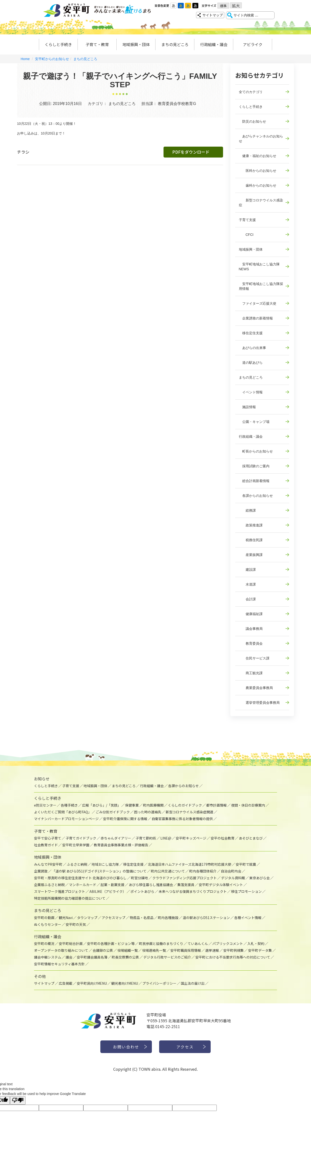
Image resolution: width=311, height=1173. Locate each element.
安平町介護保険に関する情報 (125, 818)
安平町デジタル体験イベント (221, 884)
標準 (223, 5)
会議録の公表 (103, 950)
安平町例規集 (233, 950)
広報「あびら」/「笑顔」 (101, 805)
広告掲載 (65, 983)
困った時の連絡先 (147, 811)
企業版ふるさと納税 (49, 884)
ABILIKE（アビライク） (107, 891)
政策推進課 (251, 525)
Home (25, 59)
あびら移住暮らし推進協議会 (151, 884)
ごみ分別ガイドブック (113, 811)
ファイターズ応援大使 (257, 303)
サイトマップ (212, 15)
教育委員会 (251, 643)
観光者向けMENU (124, 983)
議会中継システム (47, 957)
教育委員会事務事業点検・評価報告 (121, 844)
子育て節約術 (146, 838)
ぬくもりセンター (47, 924)
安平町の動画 (44, 917)
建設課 (247, 569)
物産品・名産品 (142, 917)
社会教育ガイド (46, 844)
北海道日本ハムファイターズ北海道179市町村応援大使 (189, 864)
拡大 (236, 5)
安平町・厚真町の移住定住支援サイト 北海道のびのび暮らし (80, 877)
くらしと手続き (58, 44)
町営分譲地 (139, 877)
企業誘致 (41, 871)
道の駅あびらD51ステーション (206, 917)
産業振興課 (251, 555)
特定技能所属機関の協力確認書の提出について (69, 898)
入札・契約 (255, 943)
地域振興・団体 (136, 44)
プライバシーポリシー (159, 983)
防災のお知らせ (252, 121)
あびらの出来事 (252, 348)
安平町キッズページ (191, 838)
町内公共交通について (168, 871)
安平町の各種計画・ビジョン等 (111, 943)
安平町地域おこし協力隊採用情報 (261, 286)
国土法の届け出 (193, 983)
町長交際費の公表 (125, 957)
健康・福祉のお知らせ (257, 156)
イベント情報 (251, 392)
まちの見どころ (175, 44)
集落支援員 (185, 884)
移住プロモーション (246, 891)
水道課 (247, 584)
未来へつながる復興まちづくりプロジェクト (193, 891)
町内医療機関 (153, 805)
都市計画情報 (216, 805)
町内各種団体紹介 (202, 871)
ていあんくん (198, 943)
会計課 (247, 599)
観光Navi (66, 917)
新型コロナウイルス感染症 (261, 202)
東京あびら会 (259, 877)
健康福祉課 (251, 614)
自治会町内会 (231, 871)
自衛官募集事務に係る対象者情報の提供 (182, 818)
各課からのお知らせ (256, 496)
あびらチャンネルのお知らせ (261, 138)
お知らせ (42, 779)
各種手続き (69, 805)
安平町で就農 (246, 864)
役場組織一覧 (127, 950)
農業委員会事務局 (256, 688)
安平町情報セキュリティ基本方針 (59, 963)
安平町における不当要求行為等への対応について (232, 957)
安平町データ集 (260, 950)
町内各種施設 (168, 917)
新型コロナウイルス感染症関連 (189, 811)
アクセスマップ (113, 917)
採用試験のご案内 (254, 466)
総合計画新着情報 (254, 481)
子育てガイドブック (81, 838)
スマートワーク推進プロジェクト (59, 891)
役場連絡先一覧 (154, 950)
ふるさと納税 (77, 864)
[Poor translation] (18, 1100)
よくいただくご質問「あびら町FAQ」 (62, 811)
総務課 (247, 510)
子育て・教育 (97, 44)
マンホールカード (82, 884)
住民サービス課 (254, 658)
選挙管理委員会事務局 (259, 703)
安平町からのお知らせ (52, 59)
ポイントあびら (142, 891)
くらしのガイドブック (185, 805)
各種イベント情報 (247, 917)
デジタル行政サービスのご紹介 (167, 957)
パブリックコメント (227, 943)
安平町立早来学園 (75, 844)
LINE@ (165, 838)
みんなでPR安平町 (48, 864)
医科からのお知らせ (257, 171)
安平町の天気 (76, 924)
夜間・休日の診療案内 (248, 805)
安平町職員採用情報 (185, 950)
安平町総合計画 (71, 943)
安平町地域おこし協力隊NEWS (259, 266)
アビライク (252, 44)
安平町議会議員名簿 (92, 957)
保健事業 (132, 805)
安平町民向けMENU (92, 983)
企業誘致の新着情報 (256, 318)
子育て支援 (247, 220)
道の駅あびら (251, 363)
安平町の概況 (44, 943)
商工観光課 (251, 673)
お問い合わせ (126, 1047)
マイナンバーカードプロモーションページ (66, 818)
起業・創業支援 (112, 884)
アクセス (185, 1047)
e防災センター (45, 805)
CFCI (246, 235)
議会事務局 (251, 629)
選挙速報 (212, 950)
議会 (69, 957)
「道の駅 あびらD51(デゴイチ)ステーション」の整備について (99, 871)
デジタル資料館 (233, 877)
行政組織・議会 (213, 44)
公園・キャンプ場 (254, 422)
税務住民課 (251, 540)
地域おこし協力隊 (105, 864)
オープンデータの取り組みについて (61, 950)
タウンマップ (87, 917)
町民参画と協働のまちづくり (161, 943)
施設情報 (247, 407)
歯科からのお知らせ (257, 185)
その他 (40, 976)
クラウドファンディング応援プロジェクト (184, 877)
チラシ (23, 152)
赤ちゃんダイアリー (116, 838)
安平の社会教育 (222, 838)
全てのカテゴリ (251, 92)
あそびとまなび (251, 838)
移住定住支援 (251, 333)
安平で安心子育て (47, 838)
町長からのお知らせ (256, 451)
